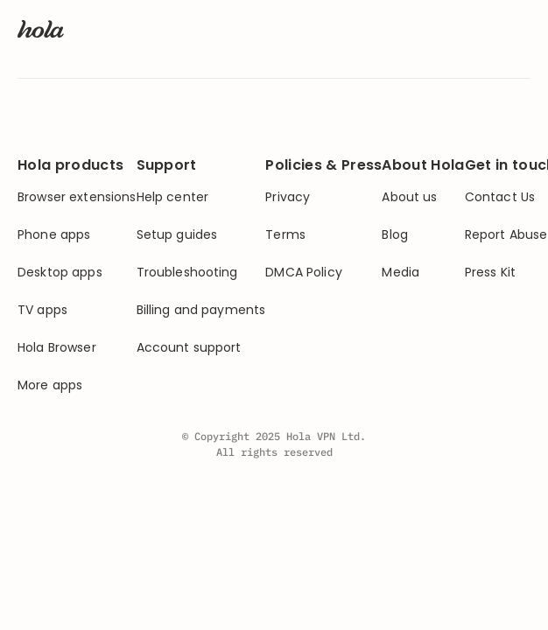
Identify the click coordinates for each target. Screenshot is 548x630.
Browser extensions (77, 197)
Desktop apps (60, 272)
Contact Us (500, 197)
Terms (285, 235)
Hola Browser (57, 348)
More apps (50, 385)
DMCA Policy (303, 272)
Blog (395, 235)
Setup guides (177, 235)
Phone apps (54, 235)
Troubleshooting (187, 272)
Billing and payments (201, 310)
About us (409, 197)
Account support (189, 348)
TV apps (42, 310)
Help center (173, 197)
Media (400, 272)
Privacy (287, 197)
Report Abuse (506, 235)
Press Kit (490, 272)
